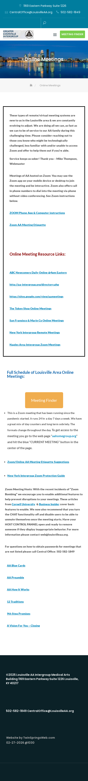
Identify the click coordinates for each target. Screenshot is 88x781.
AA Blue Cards (16, 565)
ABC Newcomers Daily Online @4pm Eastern (38, 272)
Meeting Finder (72, 34)
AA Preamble (15, 577)
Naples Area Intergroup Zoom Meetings (35, 344)
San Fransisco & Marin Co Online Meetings (37, 320)
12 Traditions (15, 601)
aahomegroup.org (64, 436)
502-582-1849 (70, 12)
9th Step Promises (18, 613)
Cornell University (23, 504)
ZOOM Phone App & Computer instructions (37, 212)
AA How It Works (18, 589)
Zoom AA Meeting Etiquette (28, 224)
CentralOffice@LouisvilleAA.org (31, 12)
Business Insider (49, 504)
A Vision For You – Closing (23, 625)
